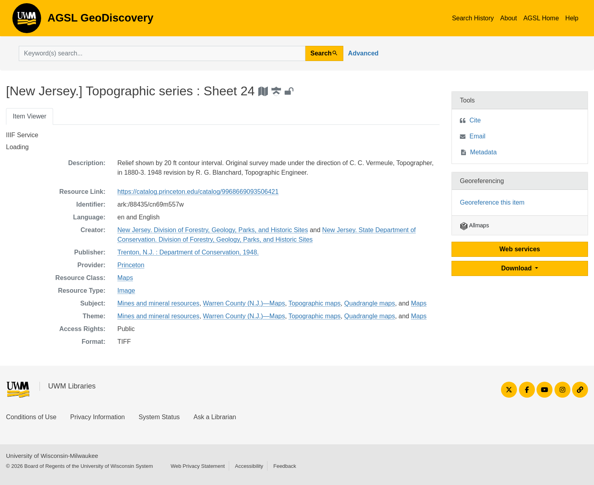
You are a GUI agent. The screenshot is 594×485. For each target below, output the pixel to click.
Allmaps (474, 225)
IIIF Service (22, 135)
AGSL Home (541, 18)
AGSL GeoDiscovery (26, 21)
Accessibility (249, 466)
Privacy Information (97, 417)
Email (477, 136)
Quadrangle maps (369, 303)
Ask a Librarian (215, 417)
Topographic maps (315, 303)
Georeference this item (492, 202)
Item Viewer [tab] (29, 116)
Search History (473, 18)
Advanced (363, 53)
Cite (475, 120)
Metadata (483, 152)
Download (517, 268)
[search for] (162, 53)
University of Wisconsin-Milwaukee (52, 455)
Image (126, 290)
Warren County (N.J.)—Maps (244, 303)
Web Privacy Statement (197, 466)
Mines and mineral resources (158, 303)
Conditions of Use (31, 417)
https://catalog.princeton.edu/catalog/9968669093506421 (198, 191)
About (508, 18)
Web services (519, 249)
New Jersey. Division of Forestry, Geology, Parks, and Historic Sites (212, 230)
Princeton (131, 265)
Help (571, 18)
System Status (159, 417)
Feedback (284, 466)
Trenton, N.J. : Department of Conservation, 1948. (188, 252)
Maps (125, 277)
